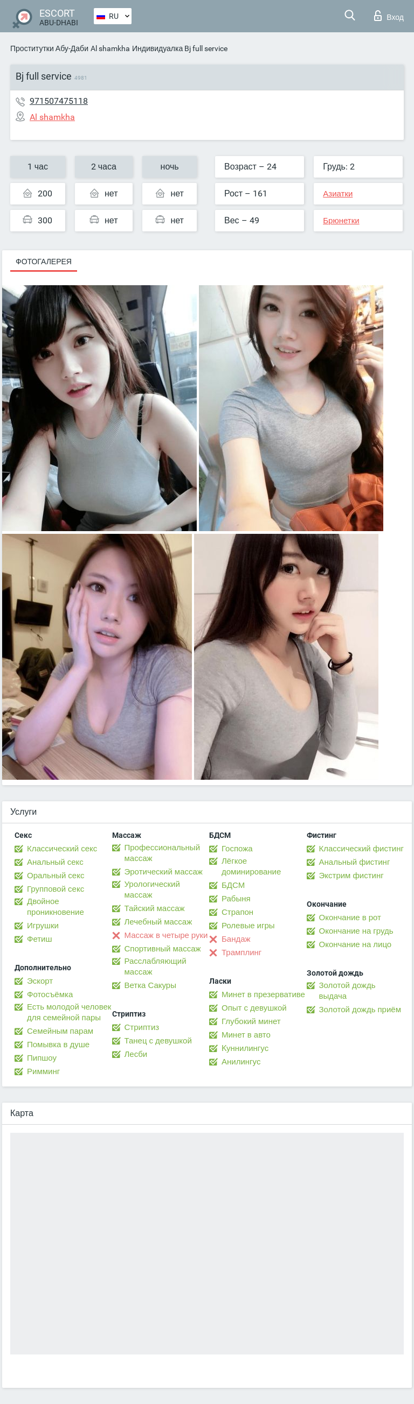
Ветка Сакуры (150, 985)
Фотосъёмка (50, 994)
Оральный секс (55, 875)
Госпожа (237, 848)
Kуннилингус (245, 1048)
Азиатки (338, 194)
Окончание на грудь (356, 931)
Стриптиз (142, 1027)
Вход (389, 16)
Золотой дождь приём (360, 1009)
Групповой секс (55, 889)
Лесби (136, 1054)
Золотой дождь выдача (347, 990)
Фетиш (39, 939)
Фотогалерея (44, 261)
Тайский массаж (155, 908)
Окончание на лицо (355, 944)
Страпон (237, 912)
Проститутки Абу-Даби (49, 48)
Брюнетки (341, 220)
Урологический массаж (152, 889)
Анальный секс (55, 862)
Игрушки (43, 925)
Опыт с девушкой (254, 1008)
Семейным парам (60, 1031)
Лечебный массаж (158, 922)
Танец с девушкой (158, 1041)
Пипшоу (42, 1058)
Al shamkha (110, 48)
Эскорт (40, 981)
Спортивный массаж (163, 949)
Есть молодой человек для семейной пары (69, 1012)
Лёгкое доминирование (251, 866)
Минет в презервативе (263, 994)
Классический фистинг (361, 848)
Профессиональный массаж (163, 853)
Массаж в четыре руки (166, 935)
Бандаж (236, 939)
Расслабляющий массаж (156, 966)
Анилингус (241, 1062)
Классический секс (62, 848)
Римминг (43, 1071)
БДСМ (233, 885)
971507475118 (59, 101)
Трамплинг (241, 952)
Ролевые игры (248, 925)
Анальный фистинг (354, 862)
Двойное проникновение (55, 907)
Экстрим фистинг (351, 875)
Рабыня (236, 899)
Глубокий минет (251, 1021)
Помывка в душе (58, 1044)
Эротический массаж (164, 872)
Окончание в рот (350, 917)
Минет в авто (246, 1035)
